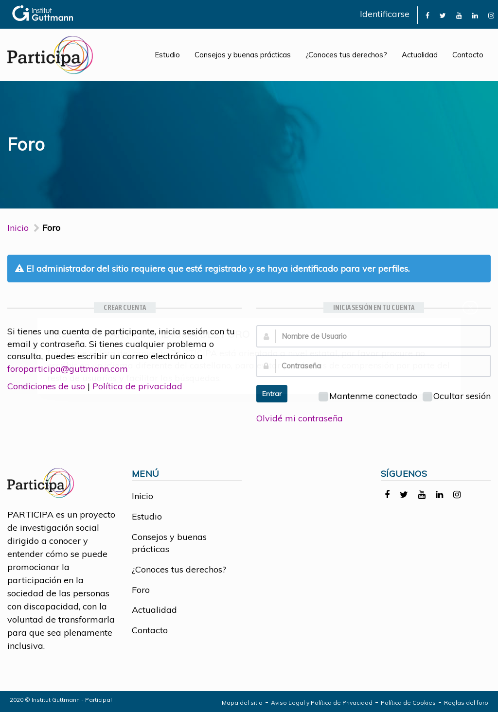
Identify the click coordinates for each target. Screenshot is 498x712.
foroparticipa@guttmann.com (67, 368)
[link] (427, 14)
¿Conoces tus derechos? (346, 54)
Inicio (18, 227)
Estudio (167, 54)
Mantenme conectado (368, 395)
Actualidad (420, 54)
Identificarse (384, 13)
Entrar (272, 393)
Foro (141, 589)
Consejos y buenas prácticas (243, 54)
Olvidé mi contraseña (299, 418)
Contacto (467, 54)
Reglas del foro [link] (466, 702)
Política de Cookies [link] (408, 702)
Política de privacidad (137, 386)
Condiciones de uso (46, 386)
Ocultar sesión (457, 395)
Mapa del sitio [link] (242, 702)
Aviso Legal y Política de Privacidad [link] (322, 702)
